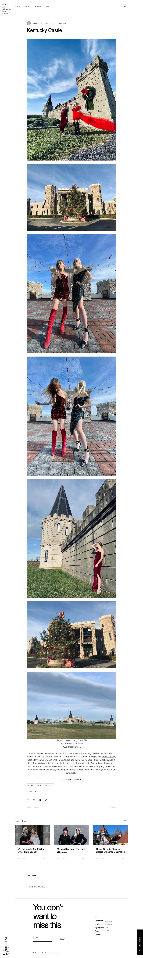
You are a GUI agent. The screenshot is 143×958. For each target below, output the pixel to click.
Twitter (107, 931)
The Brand (5, 5)
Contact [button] (5, 13)
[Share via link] (46, 800)
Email (35, 938)
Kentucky (49, 785)
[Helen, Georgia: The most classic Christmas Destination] (110, 835)
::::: (3, 3)
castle (39, 785)
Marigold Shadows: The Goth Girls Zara (71, 850)
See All (125, 821)
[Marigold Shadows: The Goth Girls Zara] (71, 835)
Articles (4, 7)
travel (30, 785)
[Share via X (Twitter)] (34, 800)
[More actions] (114, 23)
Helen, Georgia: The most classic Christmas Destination (110, 850)
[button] (125, 7)
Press (4, 11)
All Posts (17, 6)
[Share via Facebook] (28, 800)
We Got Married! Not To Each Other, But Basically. (32, 850)
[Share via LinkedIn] (40, 800)
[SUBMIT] (62, 939)
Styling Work (6, 9)
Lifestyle (38, 6)
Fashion (27, 6)
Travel (47, 6)
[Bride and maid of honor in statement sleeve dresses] (32, 835)
